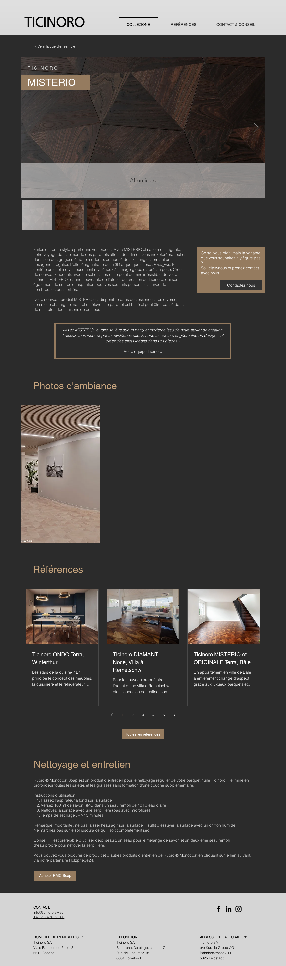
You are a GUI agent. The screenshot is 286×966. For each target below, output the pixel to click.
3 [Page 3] (143, 715)
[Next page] (174, 714)
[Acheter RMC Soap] (55, 876)
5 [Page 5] (164, 715)
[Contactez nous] (241, 285)
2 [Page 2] (133, 715)
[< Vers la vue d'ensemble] (54, 46)
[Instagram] (238, 909)
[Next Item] (256, 127)
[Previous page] (111, 714)
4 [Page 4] (153, 715)
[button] (60, 474)
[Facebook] (218, 909)
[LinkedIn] (228, 909)
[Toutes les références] (143, 734)
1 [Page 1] (122, 715)
